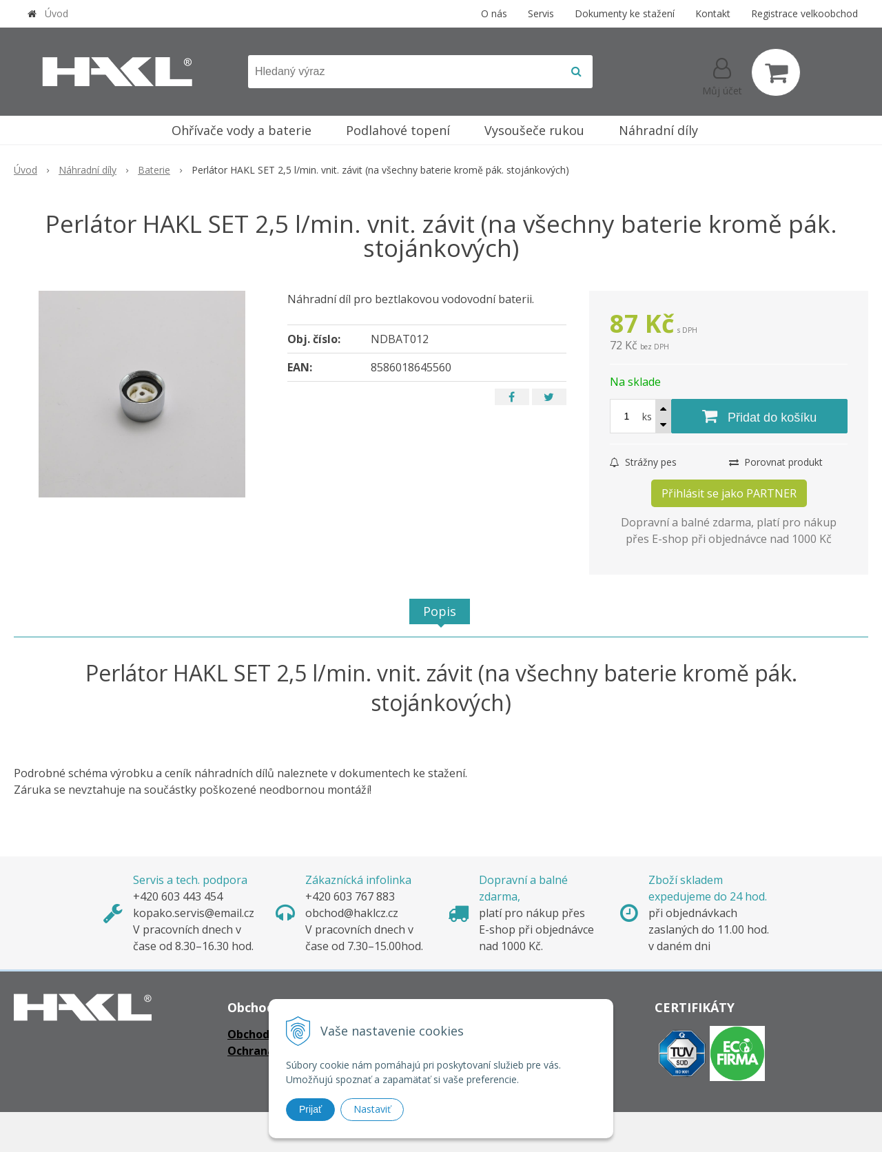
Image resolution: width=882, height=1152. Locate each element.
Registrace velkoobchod (804, 13)
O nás (494, 13)
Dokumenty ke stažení (625, 13)
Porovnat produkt (776, 462)
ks (647, 416)
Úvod (56, 13)
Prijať (310, 1109)
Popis (439, 611)
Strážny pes (643, 462)
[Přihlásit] (722, 75)
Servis (541, 13)
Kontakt (712, 13)
